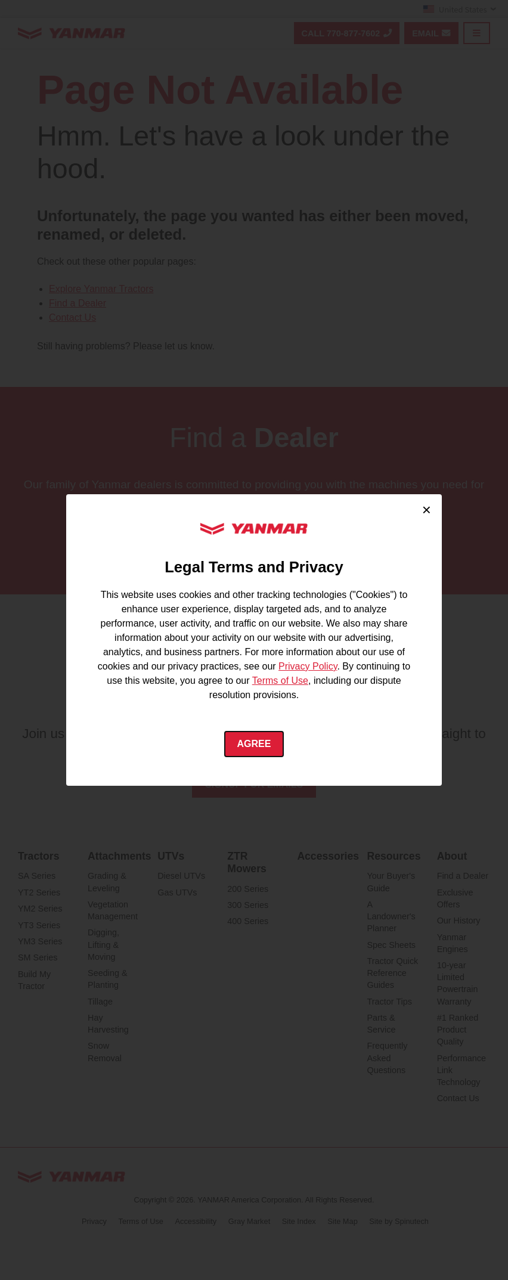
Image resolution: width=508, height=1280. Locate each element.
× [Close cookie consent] (426, 509)
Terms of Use (280, 680)
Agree (254, 744)
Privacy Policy (307, 666)
